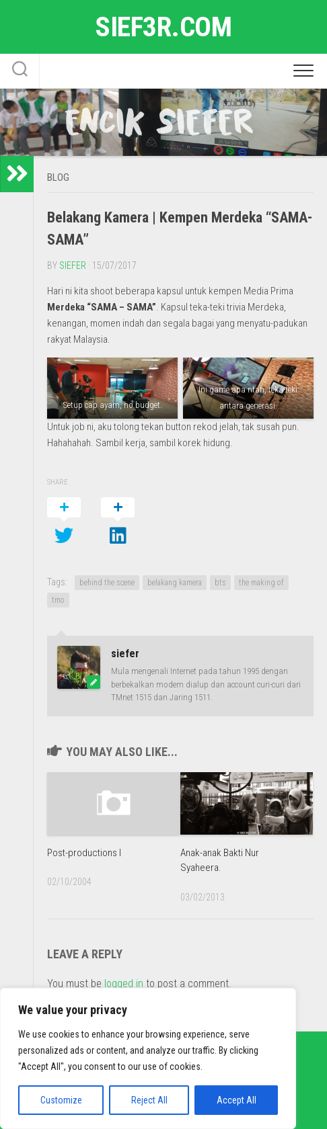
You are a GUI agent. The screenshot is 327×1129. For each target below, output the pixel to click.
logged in (123, 983)
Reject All (149, 1100)
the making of (261, 582)
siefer (72, 265)
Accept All (236, 1100)
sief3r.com (163, 26)
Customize (61, 1100)
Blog (58, 177)
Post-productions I (84, 853)
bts (220, 582)
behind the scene (107, 582)
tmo (58, 600)
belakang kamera (174, 582)
